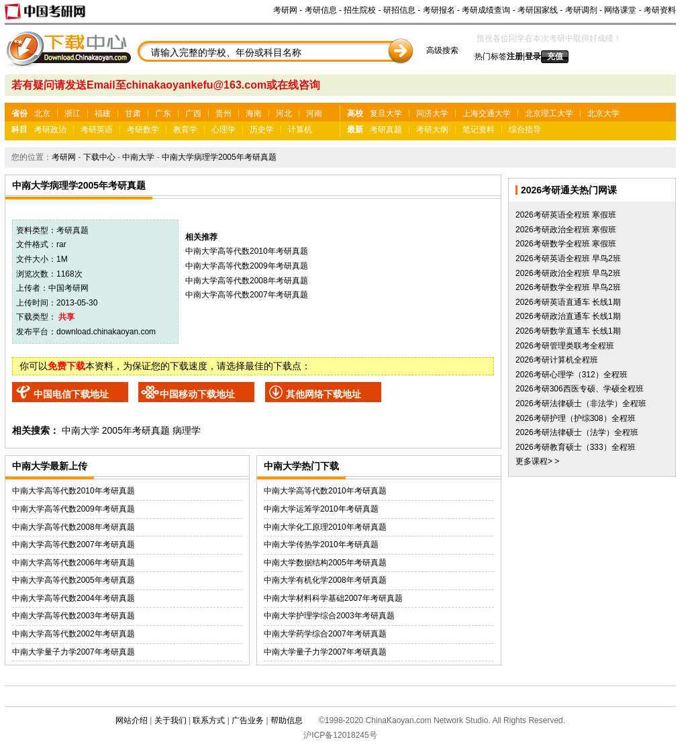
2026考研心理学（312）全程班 (571, 374)
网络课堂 (620, 10)
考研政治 (50, 129)
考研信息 (321, 10)
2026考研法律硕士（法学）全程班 (576, 432)
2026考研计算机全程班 (556, 360)
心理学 (223, 129)
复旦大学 (386, 113)
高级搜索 (442, 50)
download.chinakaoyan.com (106, 331)
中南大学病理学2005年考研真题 (219, 157)
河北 (284, 113)
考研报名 (439, 10)
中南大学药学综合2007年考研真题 (325, 634)
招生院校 (360, 10)
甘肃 (133, 113)
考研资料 (660, 10)
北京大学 (603, 113)
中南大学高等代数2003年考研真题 (73, 615)
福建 (103, 113)
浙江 (72, 113)
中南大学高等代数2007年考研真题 (246, 294)
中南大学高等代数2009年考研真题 (246, 266)
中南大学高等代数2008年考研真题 (246, 280)
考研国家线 (537, 10)
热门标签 (491, 56)
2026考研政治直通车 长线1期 (568, 316)
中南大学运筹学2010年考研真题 (321, 509)
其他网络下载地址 (323, 394)
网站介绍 (131, 720)
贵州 (223, 113)
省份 (19, 113)
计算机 (300, 129)
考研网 (285, 10)
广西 (193, 113)
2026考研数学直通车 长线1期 (568, 331)
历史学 (262, 129)
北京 (42, 113)
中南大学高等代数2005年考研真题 (73, 580)
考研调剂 (581, 10)
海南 (254, 113)
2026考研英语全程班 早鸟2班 (568, 258)
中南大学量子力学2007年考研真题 (73, 652)
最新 (355, 129)
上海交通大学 (486, 113)
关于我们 (170, 720)
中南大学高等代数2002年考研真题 (73, 634)
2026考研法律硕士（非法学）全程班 (580, 403)
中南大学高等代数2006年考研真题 (73, 562)
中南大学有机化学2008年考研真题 (325, 580)
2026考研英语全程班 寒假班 (565, 215)
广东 (163, 113)
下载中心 (99, 157)
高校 (355, 113)
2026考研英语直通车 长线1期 (568, 302)
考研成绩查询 (486, 10)
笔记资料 (478, 129)
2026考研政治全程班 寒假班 (565, 229)
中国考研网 (68, 288)
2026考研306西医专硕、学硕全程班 (579, 388)
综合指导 (525, 129)
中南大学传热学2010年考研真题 (321, 544)
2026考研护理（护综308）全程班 (575, 418)
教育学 (185, 129)
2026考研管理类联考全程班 (564, 345)
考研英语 (97, 129)
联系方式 (209, 720)
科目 (19, 129)
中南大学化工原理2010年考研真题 (325, 527)
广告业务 (248, 720)
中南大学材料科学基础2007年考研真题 (333, 598)
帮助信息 (286, 720)
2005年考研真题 (136, 430)
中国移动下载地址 (197, 394)
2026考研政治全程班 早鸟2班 (568, 273)
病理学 (186, 430)
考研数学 (143, 129)
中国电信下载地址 (71, 394)
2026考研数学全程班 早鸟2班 (568, 287)
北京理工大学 (549, 113)
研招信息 (399, 10)
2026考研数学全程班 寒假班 (565, 243)
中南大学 (138, 157)
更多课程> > (537, 461)
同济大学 (432, 113)
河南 (314, 113)
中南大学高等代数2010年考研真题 (246, 251)
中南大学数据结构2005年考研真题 (325, 562)
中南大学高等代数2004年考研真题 (73, 598)
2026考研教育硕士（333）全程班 (575, 447)
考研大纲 (432, 129)
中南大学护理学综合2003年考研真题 (329, 615)
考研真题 (386, 129)
